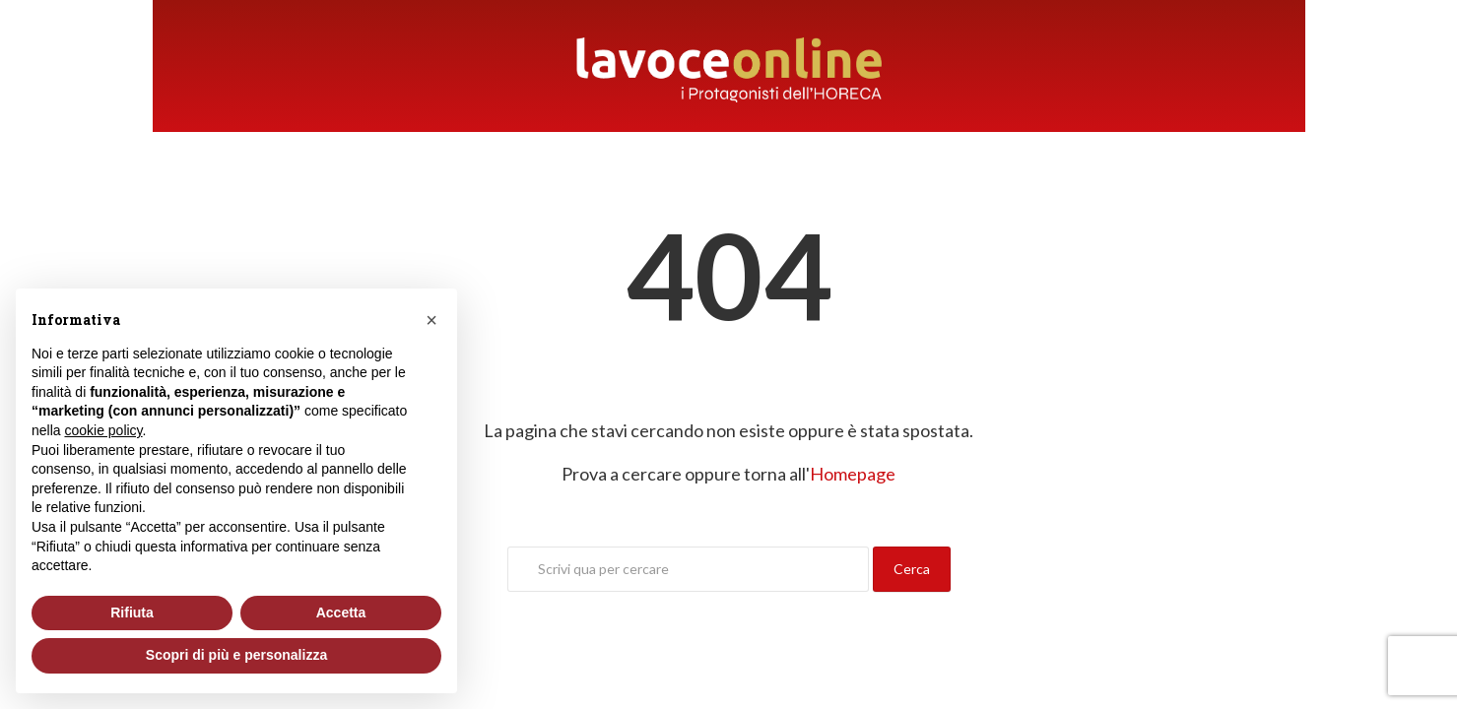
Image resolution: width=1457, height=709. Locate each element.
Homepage (852, 473)
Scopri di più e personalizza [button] (236, 655)
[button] (431, 320)
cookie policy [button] (103, 430)
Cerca (912, 568)
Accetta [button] (341, 612)
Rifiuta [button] (132, 612)
